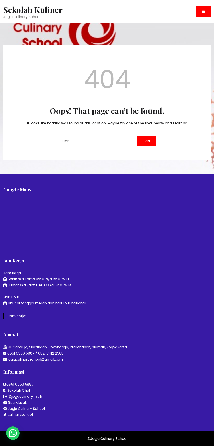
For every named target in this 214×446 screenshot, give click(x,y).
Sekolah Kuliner (33, 9)
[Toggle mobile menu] (203, 11)
